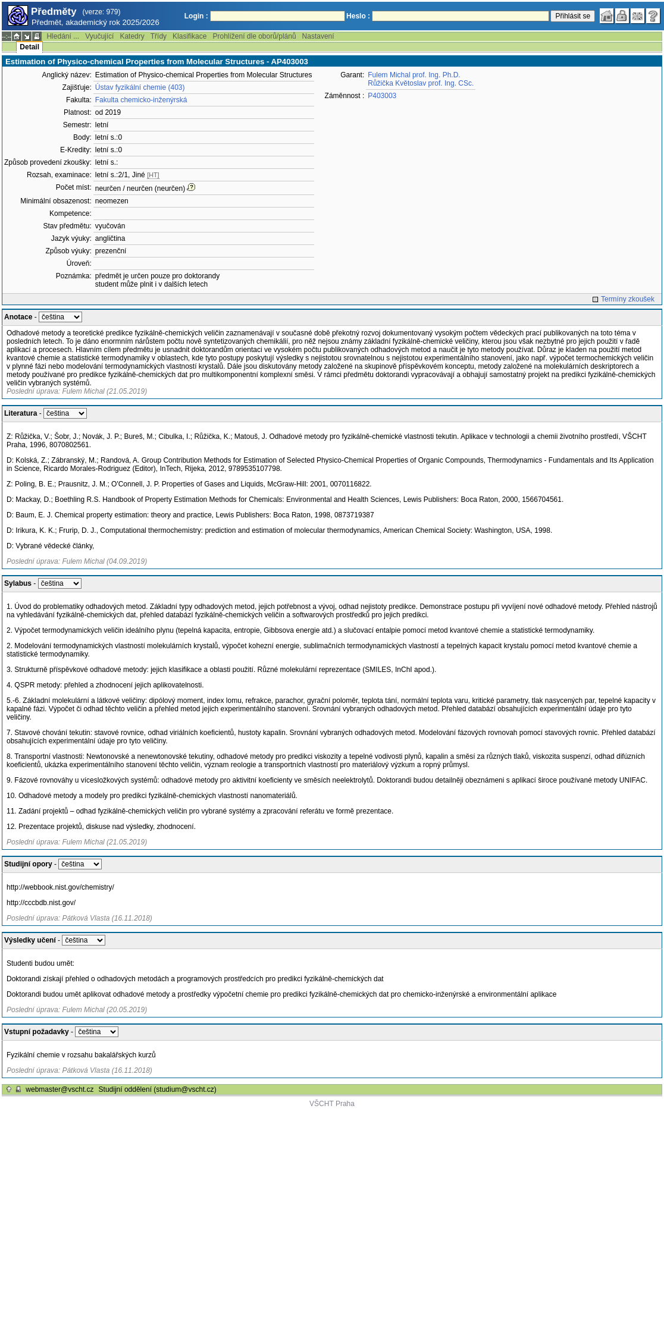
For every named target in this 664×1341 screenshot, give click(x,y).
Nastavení (318, 36)
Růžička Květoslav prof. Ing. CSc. (421, 83)
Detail (29, 47)
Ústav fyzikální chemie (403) (140, 87)
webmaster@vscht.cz (59, 1089)
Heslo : (358, 16)
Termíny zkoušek (627, 299)
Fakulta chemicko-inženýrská (141, 100)
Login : (196, 16)
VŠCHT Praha (332, 1104)
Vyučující (99, 36)
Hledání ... (62, 36)
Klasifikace (189, 36)
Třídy (159, 36)
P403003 (382, 96)
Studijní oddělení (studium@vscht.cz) (158, 1089)
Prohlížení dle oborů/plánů (254, 36)
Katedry (132, 36)
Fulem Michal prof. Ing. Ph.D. (414, 75)
